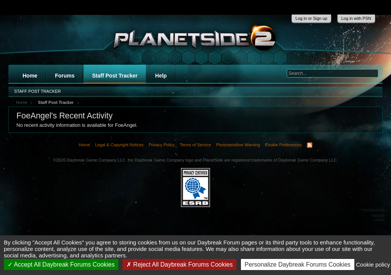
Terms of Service (195, 144)
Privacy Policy (161, 144)
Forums (64, 76)
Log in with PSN (356, 18)
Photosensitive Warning (238, 144)
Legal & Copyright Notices (119, 144)
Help (160, 76)
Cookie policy (373, 264)
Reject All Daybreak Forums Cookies (179, 264)
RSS (309, 145)
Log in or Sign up (311, 18)
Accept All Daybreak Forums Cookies (61, 264)
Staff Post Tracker (114, 76)
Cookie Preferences (283, 144)
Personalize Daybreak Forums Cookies (298, 264)
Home (30, 76)
